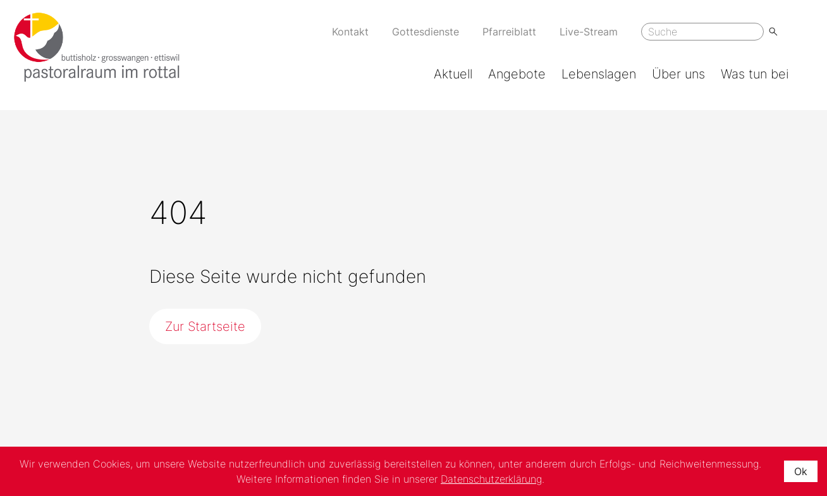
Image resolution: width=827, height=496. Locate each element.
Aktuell (453, 74)
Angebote (517, 74)
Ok (800, 471)
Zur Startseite (205, 326)
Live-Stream (589, 31)
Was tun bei (755, 74)
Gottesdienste (425, 31)
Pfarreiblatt (509, 31)
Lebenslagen (598, 74)
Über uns (678, 74)
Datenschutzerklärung (491, 479)
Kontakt (350, 31)
